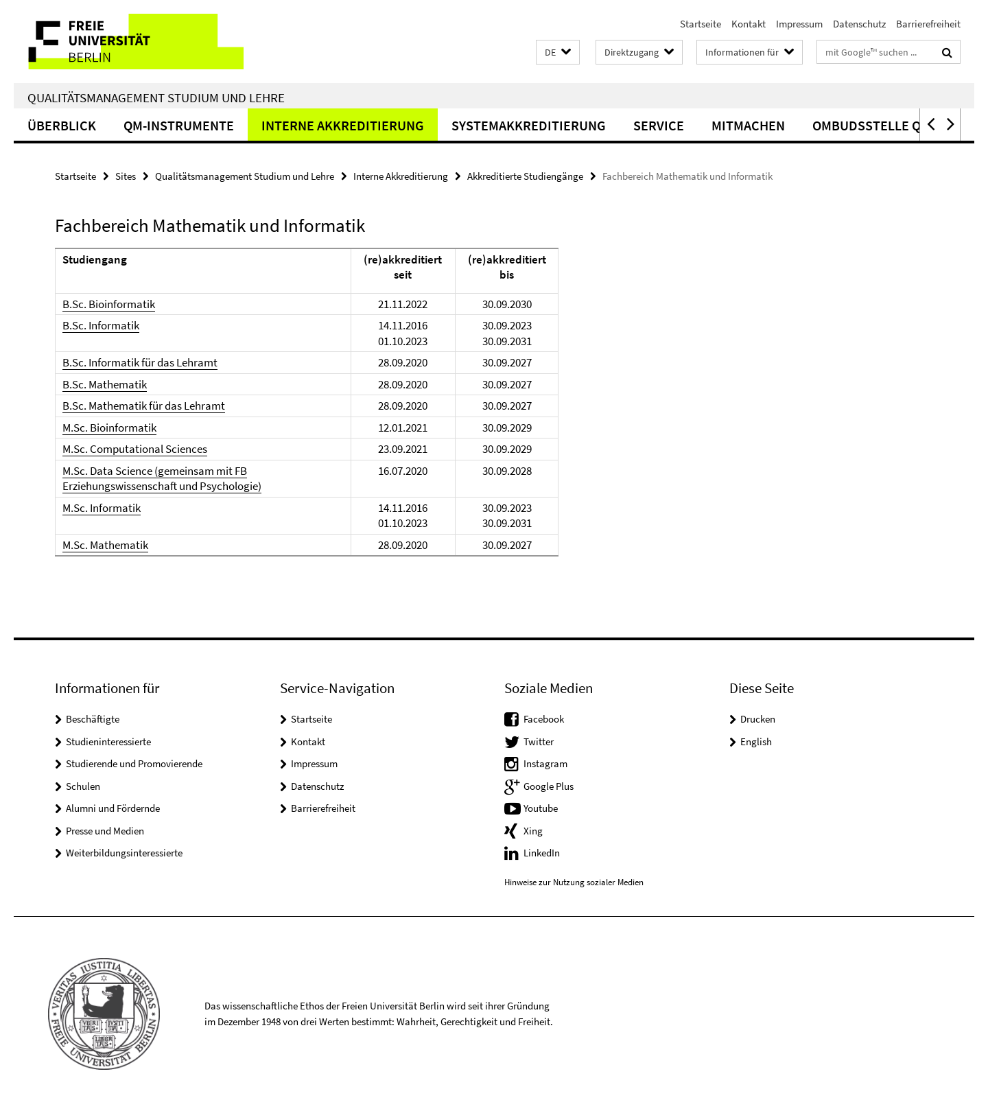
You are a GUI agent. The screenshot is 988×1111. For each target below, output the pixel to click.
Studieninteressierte (108, 741)
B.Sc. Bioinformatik (108, 304)
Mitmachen (748, 125)
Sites (125, 176)
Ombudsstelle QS (870, 125)
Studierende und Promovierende (134, 763)
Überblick (61, 125)
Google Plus (549, 786)
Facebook (544, 718)
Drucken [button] (757, 718)
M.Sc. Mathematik (105, 544)
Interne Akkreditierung (342, 125)
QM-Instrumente (179, 125)
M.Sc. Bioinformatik (109, 427)
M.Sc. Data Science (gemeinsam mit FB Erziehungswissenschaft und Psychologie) (161, 478)
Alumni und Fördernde (113, 808)
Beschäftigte (92, 718)
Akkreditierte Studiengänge (525, 176)
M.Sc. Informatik (101, 507)
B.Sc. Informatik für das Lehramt (139, 362)
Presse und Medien (105, 830)
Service (658, 125)
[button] (558, 52)
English (756, 741)
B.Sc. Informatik (100, 325)
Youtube (541, 808)
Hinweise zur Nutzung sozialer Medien (574, 882)
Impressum (799, 23)
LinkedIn (542, 852)
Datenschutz (859, 23)
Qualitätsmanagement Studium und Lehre (156, 97)
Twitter (539, 741)
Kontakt (748, 23)
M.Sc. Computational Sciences (134, 448)
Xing (533, 830)
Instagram (545, 763)
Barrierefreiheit (928, 23)
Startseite (700, 23)
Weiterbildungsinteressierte (124, 852)
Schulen (83, 786)
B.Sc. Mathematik (104, 384)
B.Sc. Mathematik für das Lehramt (143, 405)
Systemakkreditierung (528, 125)
